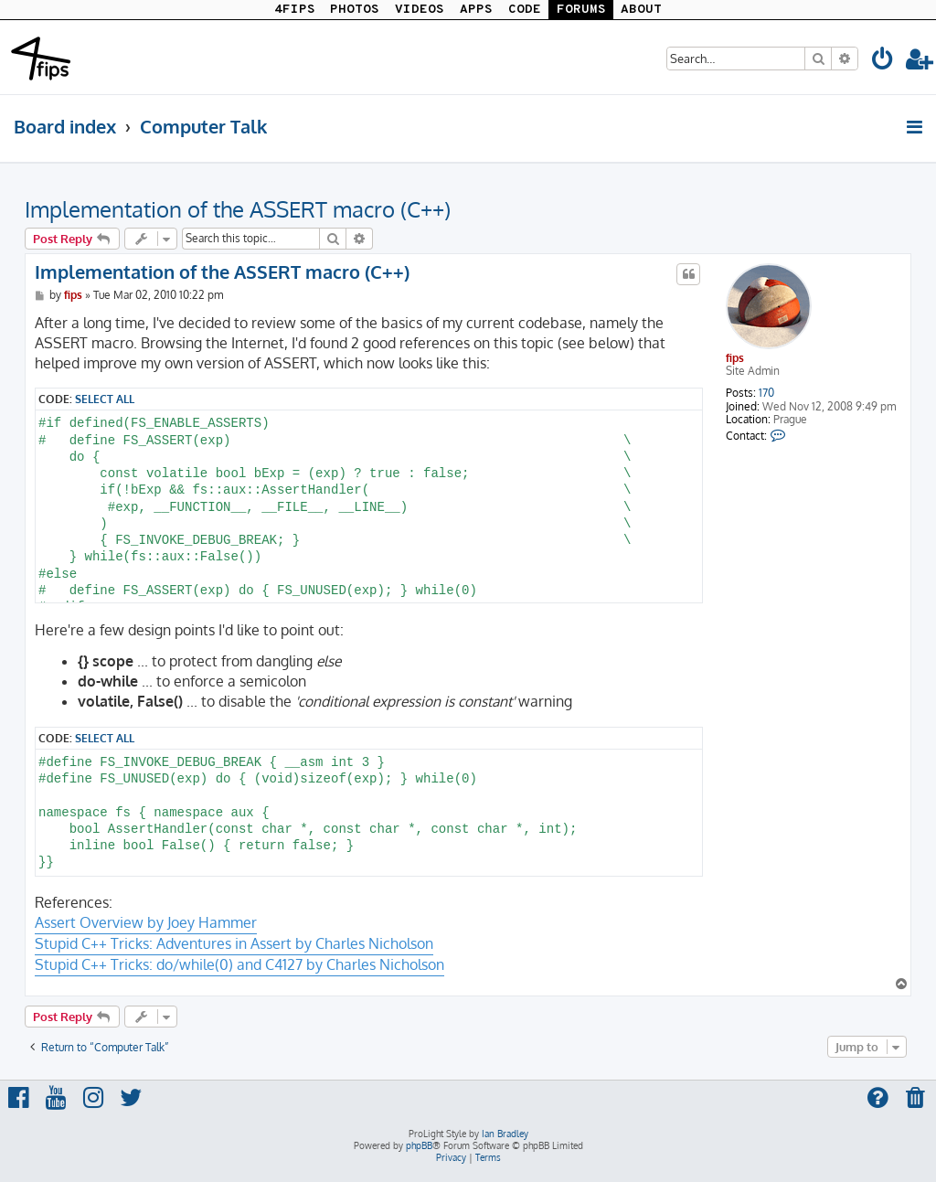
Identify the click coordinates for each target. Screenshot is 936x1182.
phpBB (419, 1145)
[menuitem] (883, 62)
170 (766, 393)
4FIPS (294, 9)
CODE (524, 9)
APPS (476, 9)
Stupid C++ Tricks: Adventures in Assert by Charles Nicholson (234, 943)
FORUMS (581, 9)
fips (735, 358)
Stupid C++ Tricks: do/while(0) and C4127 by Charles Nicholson (239, 964)
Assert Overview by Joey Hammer (146, 922)
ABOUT (641, 9)
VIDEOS (419, 9)
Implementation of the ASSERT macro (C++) (238, 209)
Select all (104, 398)
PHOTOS (354, 9)
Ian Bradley (505, 1133)
